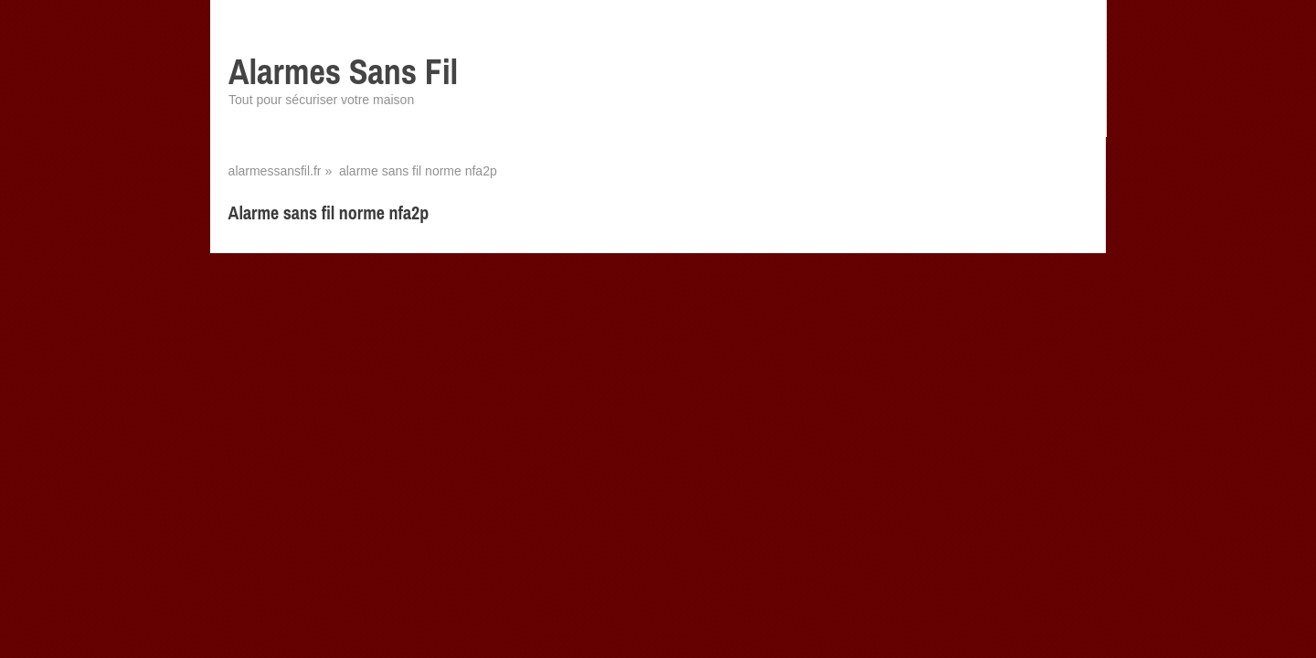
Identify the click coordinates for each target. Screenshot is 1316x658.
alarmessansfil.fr (275, 171)
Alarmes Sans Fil (343, 71)
